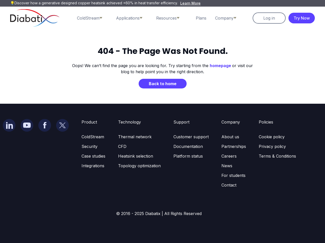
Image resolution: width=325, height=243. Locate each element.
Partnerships (233, 146)
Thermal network (135, 136)
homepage (221, 65)
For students (233, 175)
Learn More (190, 3)
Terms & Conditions (277, 156)
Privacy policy (272, 146)
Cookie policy (272, 136)
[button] (94, 18)
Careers (229, 156)
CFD (122, 146)
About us (230, 136)
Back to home (162, 83)
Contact (228, 185)
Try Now (302, 18)
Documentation (188, 146)
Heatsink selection (135, 156)
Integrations (93, 165)
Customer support (191, 136)
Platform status (188, 156)
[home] (34, 18)
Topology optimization (139, 165)
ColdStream (93, 136)
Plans (201, 18)
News (226, 165)
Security (90, 146)
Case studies (93, 156)
